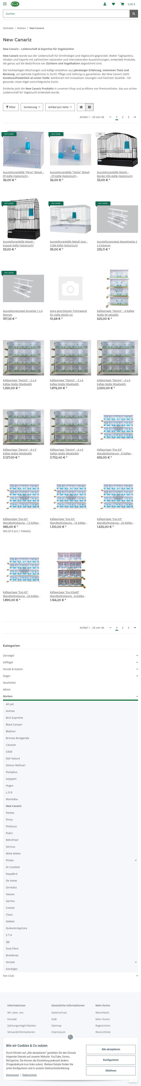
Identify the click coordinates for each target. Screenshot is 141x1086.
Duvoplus (11, 772)
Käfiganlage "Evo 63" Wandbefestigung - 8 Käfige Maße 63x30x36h (114, 451)
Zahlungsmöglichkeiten (21, 1025)
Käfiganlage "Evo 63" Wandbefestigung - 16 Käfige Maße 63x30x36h (67, 521)
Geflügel (8, 662)
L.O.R (9, 792)
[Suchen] (66, 14)
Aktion (7, 689)
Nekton (10, 921)
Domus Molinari (16, 765)
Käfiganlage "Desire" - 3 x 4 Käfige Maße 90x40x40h (66, 382)
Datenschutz (32, 1075)
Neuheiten (9, 682)
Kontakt (12, 1019)
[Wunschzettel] (113, 4)
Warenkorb (102, 1012)
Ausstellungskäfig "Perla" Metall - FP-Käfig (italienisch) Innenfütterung (23, 174)
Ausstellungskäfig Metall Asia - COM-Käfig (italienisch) (68, 243)
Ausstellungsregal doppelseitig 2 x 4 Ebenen (117, 243)
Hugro (9, 785)
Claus (9, 914)
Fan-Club (8, 975)
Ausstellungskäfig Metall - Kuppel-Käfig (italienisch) (19, 243)
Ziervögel (8, 655)
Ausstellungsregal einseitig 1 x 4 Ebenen (23, 312)
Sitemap (56, 1025)
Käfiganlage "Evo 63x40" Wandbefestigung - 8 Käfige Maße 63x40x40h (67, 594)
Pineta (10, 860)
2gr (8, 941)
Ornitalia (11, 887)
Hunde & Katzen (13, 669)
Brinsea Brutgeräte (17, 738)
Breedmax (12, 955)
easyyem (11, 779)
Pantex (10, 812)
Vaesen (10, 894)
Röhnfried (12, 840)
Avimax (10, 711)
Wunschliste (103, 1032)
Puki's (9, 833)
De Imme (11, 880)
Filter (11, 107)
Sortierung (30, 107)
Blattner (11, 731)
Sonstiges (12, 969)
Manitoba (12, 799)
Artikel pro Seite (58, 107)
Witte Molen (13, 853)
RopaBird (11, 874)
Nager (6, 676)
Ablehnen (107, 1068)
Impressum (15, 1075)
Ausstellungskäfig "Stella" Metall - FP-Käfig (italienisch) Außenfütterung (70, 174)
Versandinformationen (21, 1032)
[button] (105, 4)
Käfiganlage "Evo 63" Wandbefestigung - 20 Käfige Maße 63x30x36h (114, 521)
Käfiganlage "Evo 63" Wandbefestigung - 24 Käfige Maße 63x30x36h (20, 594)
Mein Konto (102, 1019)
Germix (10, 901)
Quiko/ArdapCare (16, 928)
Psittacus (11, 826)
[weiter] (134, 117)
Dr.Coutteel (13, 867)
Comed (10, 907)
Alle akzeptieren (108, 1047)
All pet (10, 704)
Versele (10, 962)
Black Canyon (14, 724)
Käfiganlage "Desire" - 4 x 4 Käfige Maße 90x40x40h (113, 382)
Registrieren (103, 1025)
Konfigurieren (108, 1058)
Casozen (11, 745)
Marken (7, 696)
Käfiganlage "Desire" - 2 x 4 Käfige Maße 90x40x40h (19, 382)
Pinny (9, 819)
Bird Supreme (14, 717)
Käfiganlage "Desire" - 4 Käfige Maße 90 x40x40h (115, 312)
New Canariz (13, 806)
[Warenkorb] (128, 4)
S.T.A (9, 935)
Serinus (10, 846)
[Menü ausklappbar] (5, 2)
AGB (54, 1019)
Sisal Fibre (12, 948)
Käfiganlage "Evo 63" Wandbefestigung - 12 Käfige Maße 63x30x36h (20, 521)
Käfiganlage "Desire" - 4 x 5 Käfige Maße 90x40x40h (19, 451)
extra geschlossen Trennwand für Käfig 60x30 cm (68, 312)
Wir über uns (15, 1012)
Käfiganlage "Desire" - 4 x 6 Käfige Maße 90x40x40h (66, 451)
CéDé (9, 751)
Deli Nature (13, 758)
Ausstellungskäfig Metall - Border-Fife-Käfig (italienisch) (115, 174)
